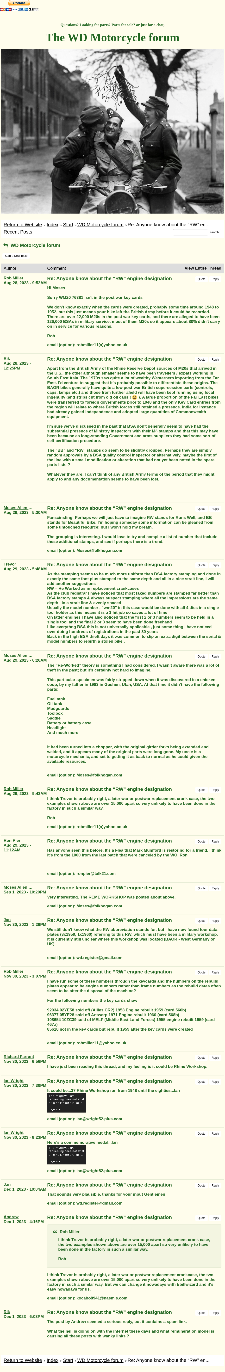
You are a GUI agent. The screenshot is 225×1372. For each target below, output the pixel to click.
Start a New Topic (16, 256)
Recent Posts (18, 231)
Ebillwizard (187, 1284)
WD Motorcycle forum (100, 224)
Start (68, 224)
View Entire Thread (203, 268)
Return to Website (23, 224)
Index (52, 224)
